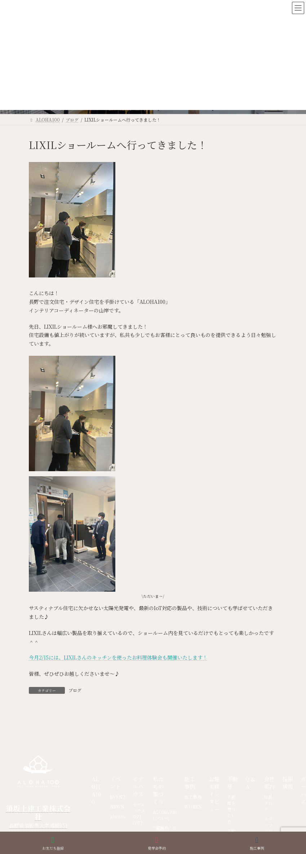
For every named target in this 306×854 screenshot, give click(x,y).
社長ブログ (268, 803)
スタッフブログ (268, 828)
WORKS (192, 806)
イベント (115, 782)
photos (117, 816)
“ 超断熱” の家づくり (165, 831)
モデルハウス (138, 786)
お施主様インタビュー (214, 794)
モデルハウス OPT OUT (139, 813)
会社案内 (269, 782)
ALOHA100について (165, 815)
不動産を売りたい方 (231, 809)
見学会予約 (157, 843)
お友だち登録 (53, 843)
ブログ (74, 690)
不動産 (232, 782)
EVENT (117, 797)
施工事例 (189, 782)
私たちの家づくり (158, 790)
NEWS (117, 806)
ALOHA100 (96, 790)
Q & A (250, 782)
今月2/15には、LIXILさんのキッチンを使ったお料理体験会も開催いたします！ (118, 657)
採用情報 (287, 782)
